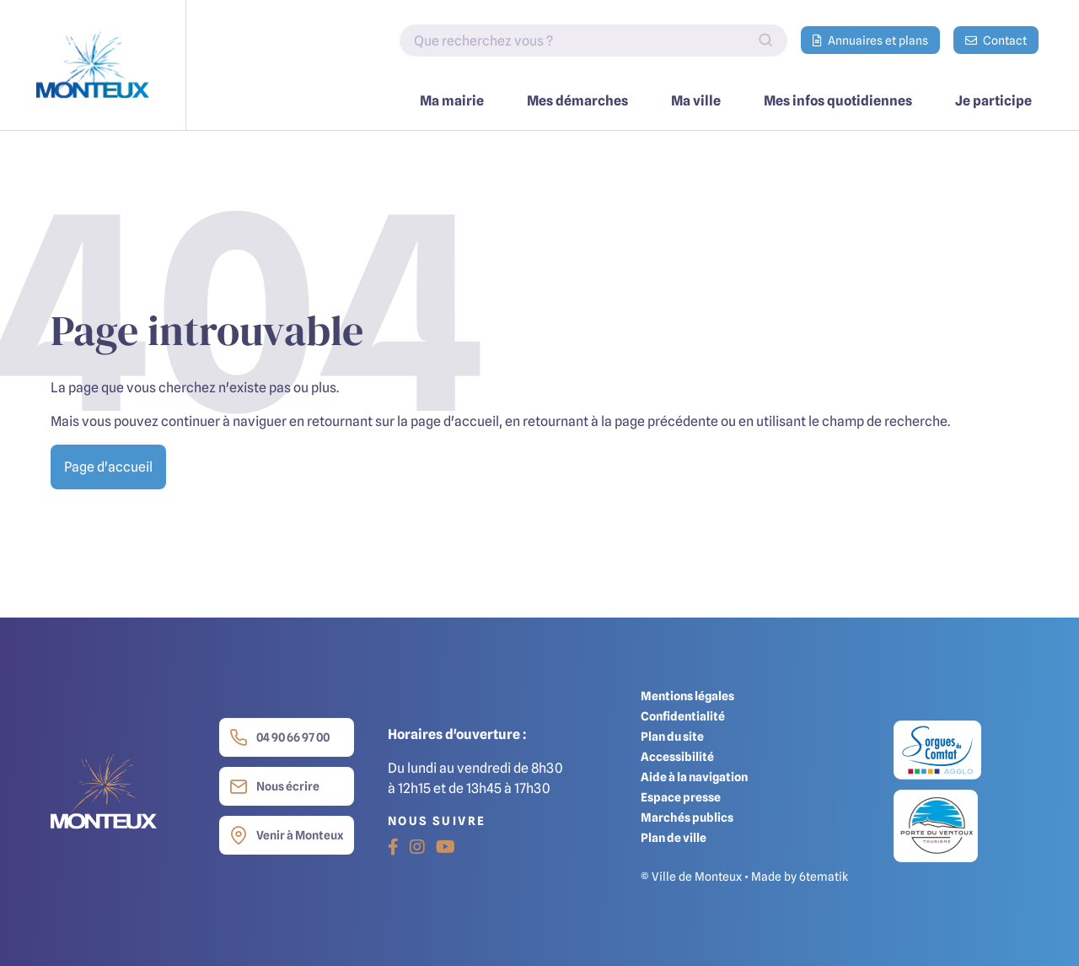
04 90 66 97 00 (279, 737)
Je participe (993, 100)
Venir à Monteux (286, 835)
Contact (996, 40)
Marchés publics (687, 817)
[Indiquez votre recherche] (593, 40)
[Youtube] (445, 847)
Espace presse (681, 797)
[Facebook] (393, 847)
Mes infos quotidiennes (838, 100)
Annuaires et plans (870, 40)
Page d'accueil (108, 466)
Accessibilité (677, 756)
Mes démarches (577, 100)
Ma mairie (452, 100)
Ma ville (696, 100)
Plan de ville (673, 837)
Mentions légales (687, 695)
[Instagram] (417, 847)
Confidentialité (683, 716)
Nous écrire (274, 786)
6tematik (823, 876)
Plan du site (672, 736)
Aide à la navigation (694, 776)
